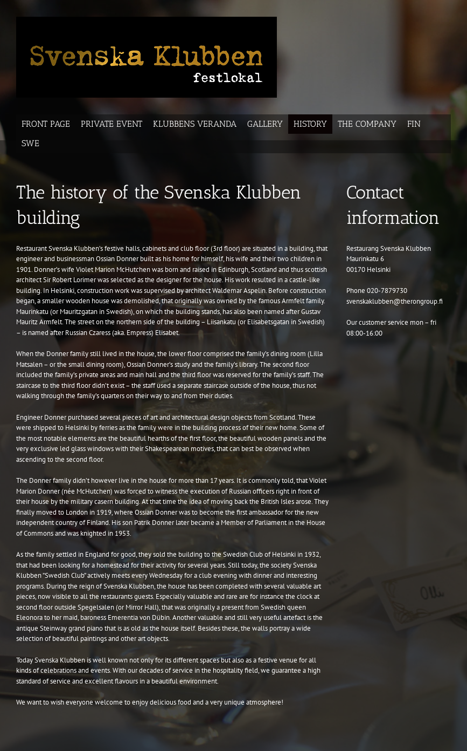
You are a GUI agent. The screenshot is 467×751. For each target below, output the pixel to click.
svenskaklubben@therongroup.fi (394, 301)
